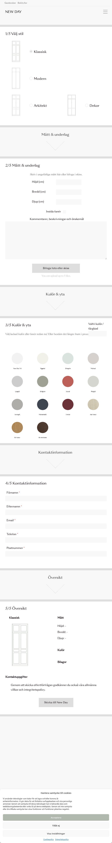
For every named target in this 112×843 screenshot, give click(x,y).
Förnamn (13, 493)
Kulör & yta (55, 294)
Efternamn (14, 506)
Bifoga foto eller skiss (56, 268)
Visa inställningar (56, 833)
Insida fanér (53, 211)
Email (11, 520)
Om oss (56, 778)
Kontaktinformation (55, 452)
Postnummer (16, 548)
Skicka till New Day (56, 702)
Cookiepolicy (48, 839)
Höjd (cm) (38, 182)
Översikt (55, 577)
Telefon (12, 534)
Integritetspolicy (62, 839)
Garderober (10, 2)
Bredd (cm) (39, 192)
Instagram (97, 774)
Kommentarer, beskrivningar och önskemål (57, 219)
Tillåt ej (56, 825)
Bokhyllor (22, 2)
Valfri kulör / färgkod (96, 326)
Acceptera (56, 817)
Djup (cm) (38, 202)
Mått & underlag (55, 134)
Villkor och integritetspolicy (67, 781)
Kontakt (57, 774)
